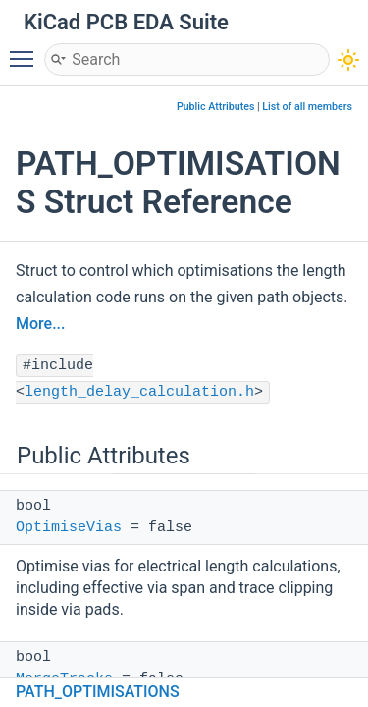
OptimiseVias (69, 527)
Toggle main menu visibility (26, 50)
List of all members (307, 106)
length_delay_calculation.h (139, 392)
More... (40, 323)
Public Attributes (216, 106)
